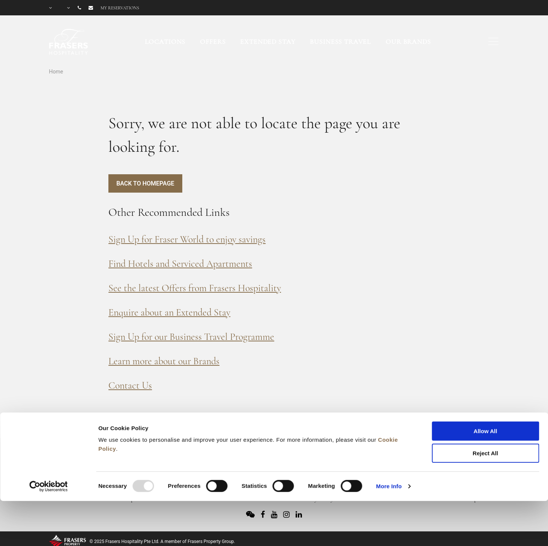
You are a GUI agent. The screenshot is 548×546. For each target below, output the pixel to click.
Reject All (485, 410)
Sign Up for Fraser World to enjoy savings (187, 239)
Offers (212, 41)
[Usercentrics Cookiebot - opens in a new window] (48, 443)
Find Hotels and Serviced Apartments (180, 263)
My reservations (120, 7)
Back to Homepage (145, 183)
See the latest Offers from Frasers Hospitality (194, 288)
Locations (165, 41)
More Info (389, 443)
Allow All (485, 387)
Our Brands (408, 41)
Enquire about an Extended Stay (169, 312)
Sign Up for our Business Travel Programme (191, 337)
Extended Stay (267, 41)
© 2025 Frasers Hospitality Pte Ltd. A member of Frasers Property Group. (162, 541)
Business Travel (340, 41)
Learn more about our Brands (163, 361)
